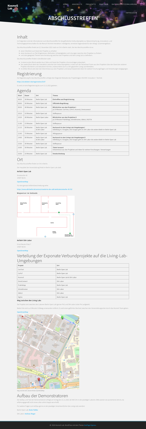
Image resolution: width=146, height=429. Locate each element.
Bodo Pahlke (33, 410)
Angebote (77, 4)
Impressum (131, 13)
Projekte (91, 4)
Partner (103, 4)
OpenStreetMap (22, 182)
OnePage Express (90, 425)
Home (66, 4)
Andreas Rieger (30, 414)
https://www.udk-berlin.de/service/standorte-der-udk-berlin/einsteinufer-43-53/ (44, 189)
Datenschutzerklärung (124, 4)
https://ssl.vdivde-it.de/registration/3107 (31, 82)
